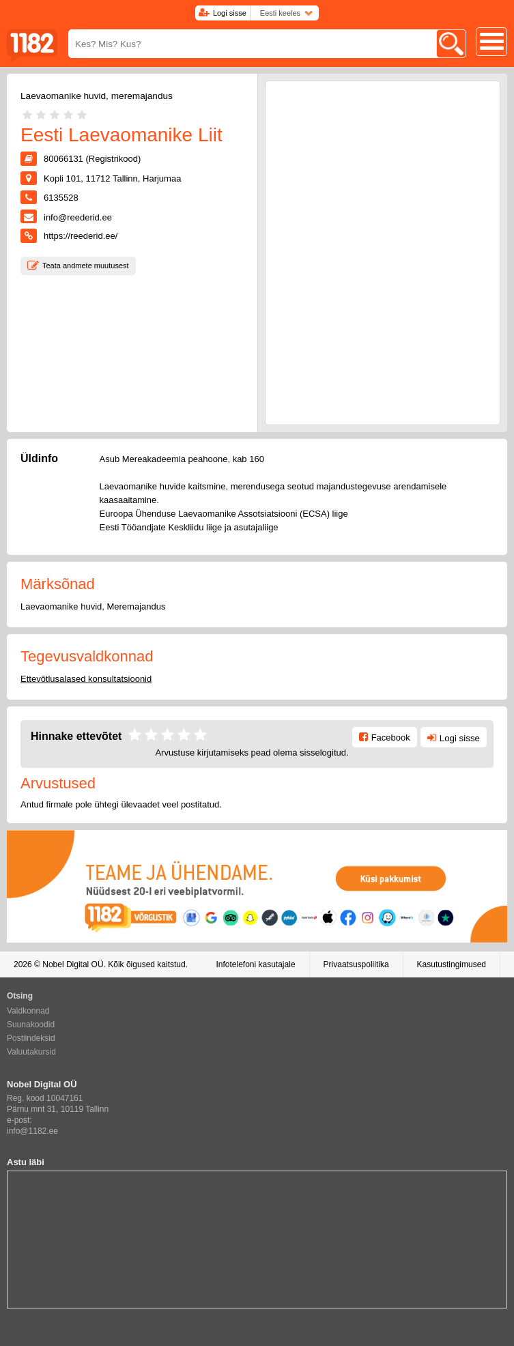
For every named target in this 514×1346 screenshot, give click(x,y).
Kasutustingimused (451, 964)
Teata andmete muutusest (85, 265)
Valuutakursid (31, 1052)
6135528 (61, 197)
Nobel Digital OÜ (72, 964)
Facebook (390, 737)
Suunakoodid (31, 1024)
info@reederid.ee (78, 217)
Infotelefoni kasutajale (255, 964)
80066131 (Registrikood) (92, 159)
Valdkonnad (28, 1011)
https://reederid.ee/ (80, 236)
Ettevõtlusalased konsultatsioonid (86, 679)
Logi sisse (229, 13)
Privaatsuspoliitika (356, 964)
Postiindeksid (31, 1038)
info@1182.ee (32, 1131)
